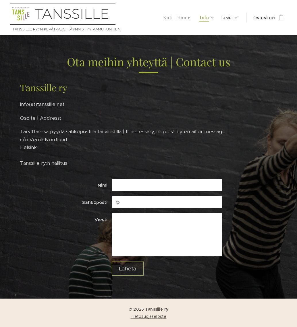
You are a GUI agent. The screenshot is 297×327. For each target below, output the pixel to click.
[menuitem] (178, 17)
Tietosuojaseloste (148, 316)
